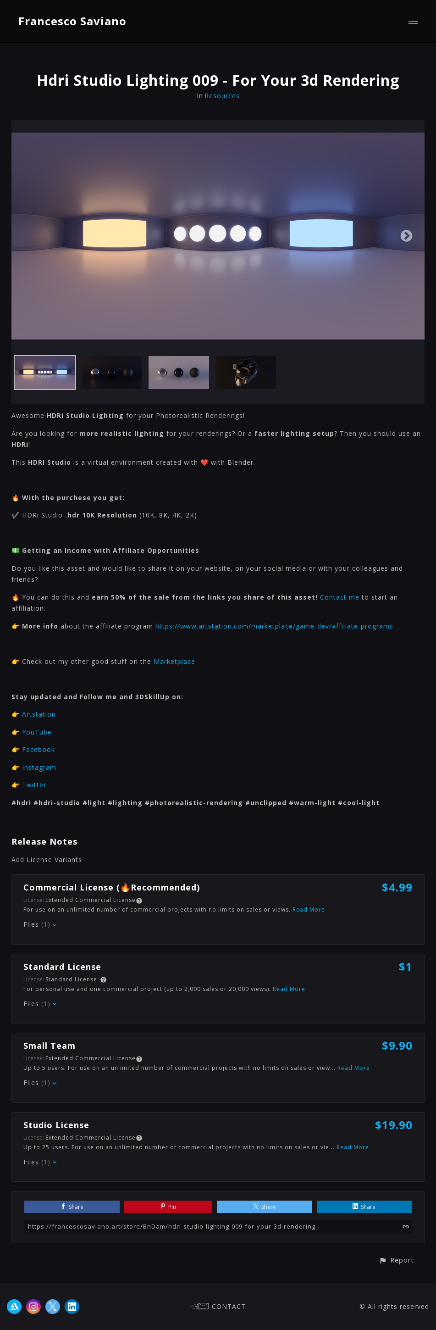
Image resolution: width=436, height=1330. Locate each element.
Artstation (39, 714)
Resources (222, 95)
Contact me (339, 597)
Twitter (34, 784)
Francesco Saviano (72, 20)
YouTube (37, 732)
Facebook (38, 749)
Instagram (39, 767)
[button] (396, 1260)
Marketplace (174, 661)
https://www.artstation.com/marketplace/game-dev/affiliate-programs (274, 626)
